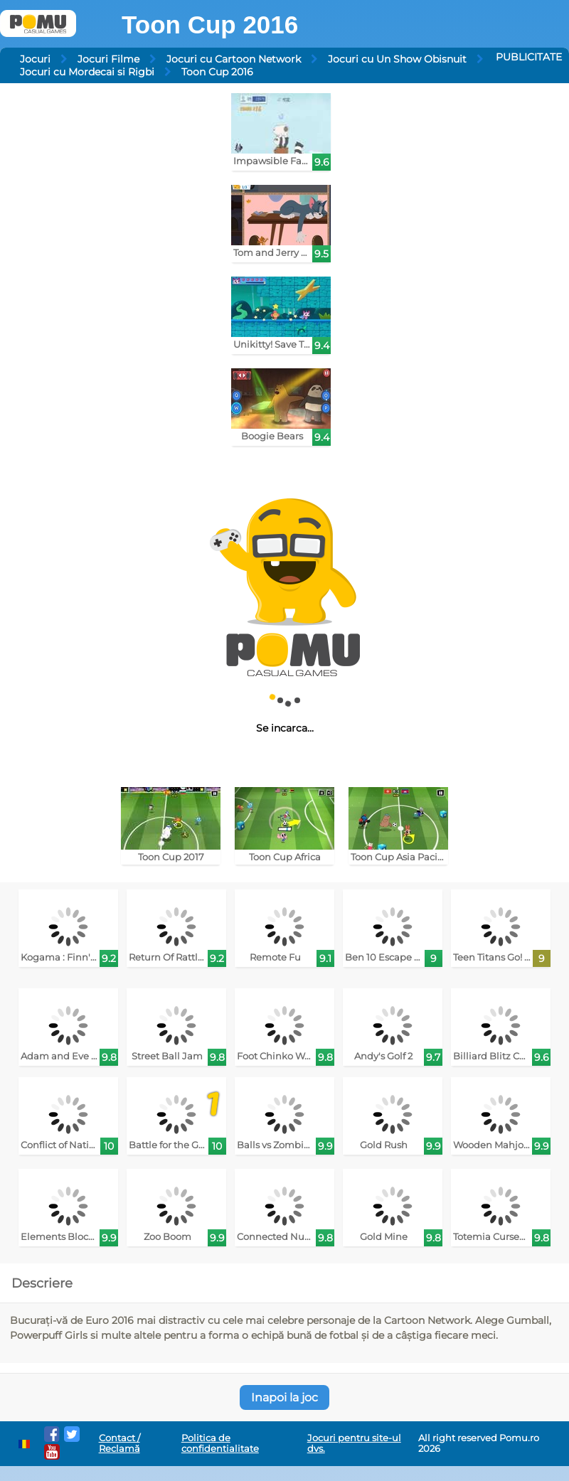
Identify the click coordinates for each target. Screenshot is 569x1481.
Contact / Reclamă (119, 1443)
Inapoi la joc (284, 1397)
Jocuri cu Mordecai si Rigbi (87, 71)
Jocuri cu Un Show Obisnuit (397, 59)
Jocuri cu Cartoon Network (233, 59)
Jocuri (35, 59)
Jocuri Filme (108, 59)
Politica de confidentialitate (220, 1443)
